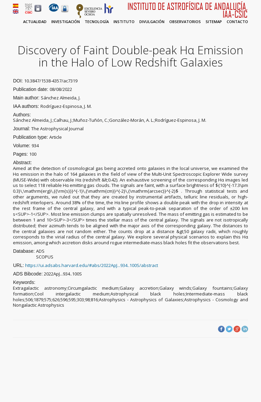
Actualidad (35, 21)
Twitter (229, 329)
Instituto (124, 21)
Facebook (221, 329)
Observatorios (185, 21)
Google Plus (236, 329)
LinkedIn (244, 329)
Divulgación (151, 21)
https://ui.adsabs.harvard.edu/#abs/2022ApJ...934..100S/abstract (91, 265)
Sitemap (214, 21)
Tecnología (97, 21)
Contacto (237, 21)
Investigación (65, 21)
